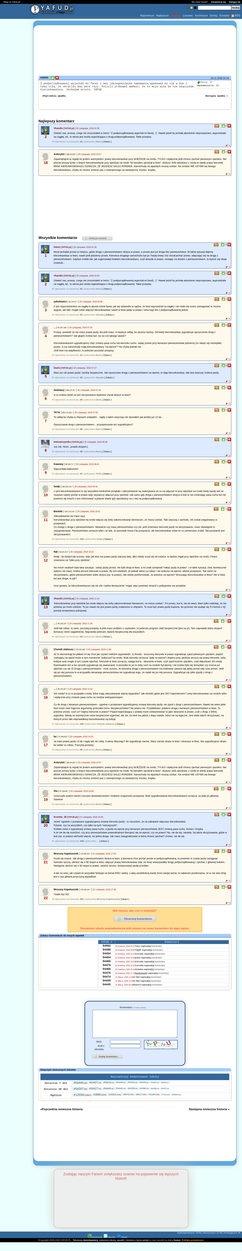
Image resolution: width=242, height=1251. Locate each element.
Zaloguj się (234, 2)
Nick (99, 1049)
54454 (107, 959)
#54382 (144, 1097)
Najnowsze (147, 15)
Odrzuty (176, 15)
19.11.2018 (216, 78)
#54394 (155, 1097)
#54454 (155, 1091)
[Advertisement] (14, 625)
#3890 (99, 1103)
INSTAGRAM (95, 1246)
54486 (107, 954)
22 (208, 85)
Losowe (188, 15)
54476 (107, 972)
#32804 (176, 1103)
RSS (235, 15)
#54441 (121, 1097)
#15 (82, 726)
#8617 (141, 1103)
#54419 (108, 1090)
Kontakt (224, 15)
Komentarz (133, 1010)
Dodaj (213, 15)
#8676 (128, 1103)
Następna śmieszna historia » (209, 1117)
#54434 (165, 1091)
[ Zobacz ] (107, 144)
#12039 (82, 1103)
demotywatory (90, 1248)
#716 (166, 1103)
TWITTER (109, 1246)
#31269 (154, 1103)
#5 (81, 402)
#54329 (133, 1097)
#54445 (80, 1091)
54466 (107, 968)
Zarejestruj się (218, 2)
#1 (81, 144)
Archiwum (201, 15)
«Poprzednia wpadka (54, 98)
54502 (107, 950)
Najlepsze (162, 15)
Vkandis (58, 131)
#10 (82, 541)
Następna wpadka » (216, 98)
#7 (81, 476)
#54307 (80, 1097)
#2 (81, 317)
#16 (82, 843)
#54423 (133, 1090)
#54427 (95, 1090)
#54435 (144, 1091)
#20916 (114, 1103)
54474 (107, 986)
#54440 (121, 1090)
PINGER (122, 1246)
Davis (57, 249)
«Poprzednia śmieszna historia (61, 1117)
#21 (82, 902)
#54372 (165, 1097)
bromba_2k (60, 819)
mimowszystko (62, 444)
